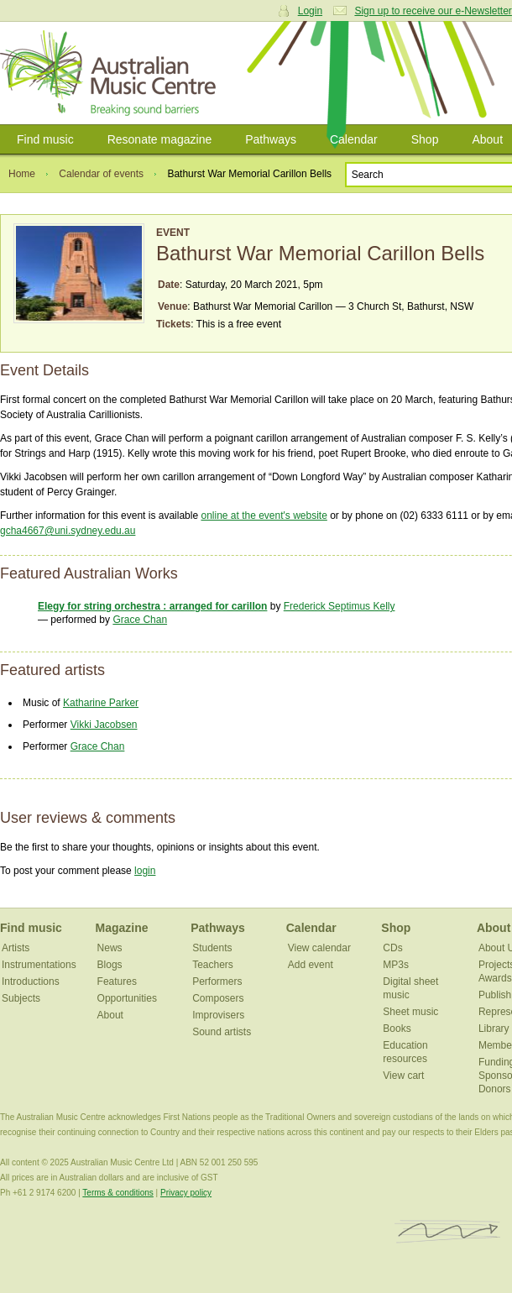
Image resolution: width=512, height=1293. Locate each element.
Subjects (21, 998)
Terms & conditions (117, 1192)
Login (310, 11)
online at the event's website (264, 515)
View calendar (319, 948)
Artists (15, 948)
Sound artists (221, 1032)
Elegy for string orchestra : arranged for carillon (152, 606)
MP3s (396, 965)
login (144, 871)
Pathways (270, 139)
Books (396, 1028)
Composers (217, 998)
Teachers (212, 965)
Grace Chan (139, 620)
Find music (45, 139)
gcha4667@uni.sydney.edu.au (67, 531)
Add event (310, 965)
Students (212, 948)
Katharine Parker (100, 703)
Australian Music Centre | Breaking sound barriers (111, 73)
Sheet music (410, 1012)
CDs (392, 948)
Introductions (31, 981)
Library (493, 1028)
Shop (425, 139)
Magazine (122, 927)
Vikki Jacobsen (104, 724)
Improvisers (218, 1015)
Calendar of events (101, 174)
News (110, 948)
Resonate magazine (159, 139)
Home (21, 174)
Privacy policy (186, 1192)
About (110, 1015)
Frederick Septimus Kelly (339, 606)
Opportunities (127, 998)
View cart (403, 1075)
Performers (217, 981)
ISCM (448, 1232)
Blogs (110, 965)
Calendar (354, 139)
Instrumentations (39, 965)
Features (117, 981)
